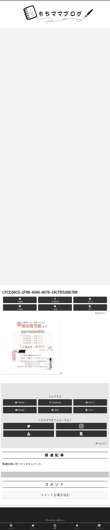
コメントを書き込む (55, 495)
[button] (90, 308)
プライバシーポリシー (55, 520)
